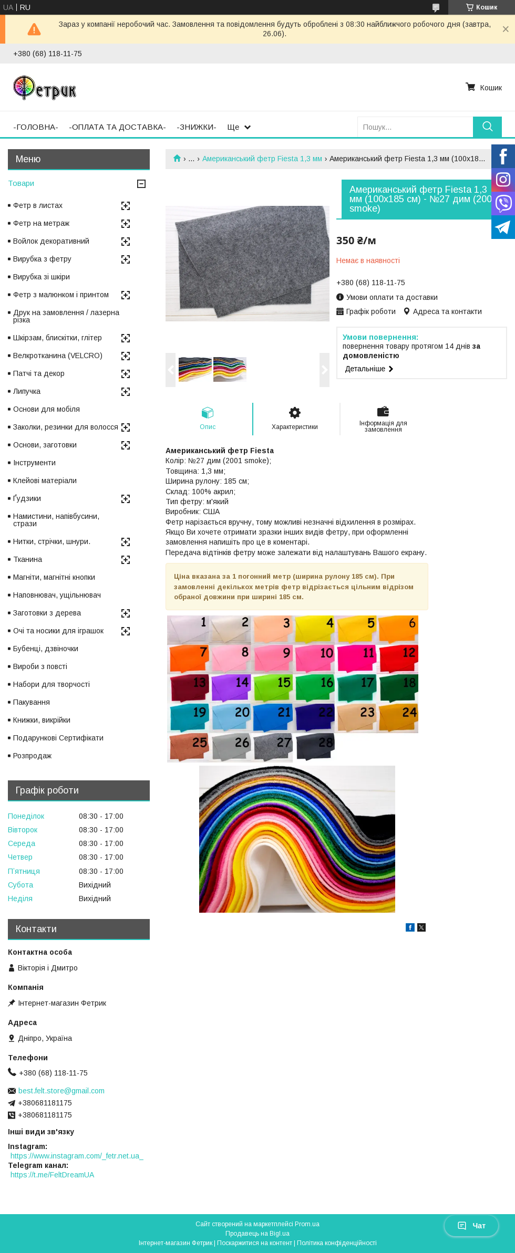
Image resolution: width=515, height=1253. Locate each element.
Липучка (26, 391)
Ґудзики (27, 498)
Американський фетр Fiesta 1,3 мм (262, 158)
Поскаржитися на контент (254, 1243)
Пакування (31, 702)
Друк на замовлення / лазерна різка (66, 316)
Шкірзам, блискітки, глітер (57, 337)
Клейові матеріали (45, 480)
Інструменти (34, 462)
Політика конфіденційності (337, 1243)
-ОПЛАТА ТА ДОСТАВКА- (117, 126)
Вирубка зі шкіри (41, 277)
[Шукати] (487, 127)
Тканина (27, 559)
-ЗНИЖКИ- (197, 126)
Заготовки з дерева (47, 613)
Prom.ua (307, 1224)
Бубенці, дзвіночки (45, 648)
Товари (21, 183)
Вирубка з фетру (42, 259)
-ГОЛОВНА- (35, 126)
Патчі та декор (39, 373)
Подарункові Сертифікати (58, 738)
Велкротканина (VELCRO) (57, 355)
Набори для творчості (51, 684)
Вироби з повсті (40, 666)
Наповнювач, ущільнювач (57, 595)
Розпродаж (32, 755)
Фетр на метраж (41, 223)
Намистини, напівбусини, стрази (56, 520)
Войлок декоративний (51, 241)
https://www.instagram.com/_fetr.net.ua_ (77, 1156)
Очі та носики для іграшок (58, 630)
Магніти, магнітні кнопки (54, 577)
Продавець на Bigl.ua (257, 1233)
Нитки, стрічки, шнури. (51, 541)
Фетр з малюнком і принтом (61, 294)
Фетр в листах (38, 205)
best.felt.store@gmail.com (61, 1091)
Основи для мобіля (46, 409)
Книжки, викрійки (41, 720)
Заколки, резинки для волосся (65, 427)
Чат (471, 1225)
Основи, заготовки (45, 445)
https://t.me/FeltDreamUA (52, 1175)
